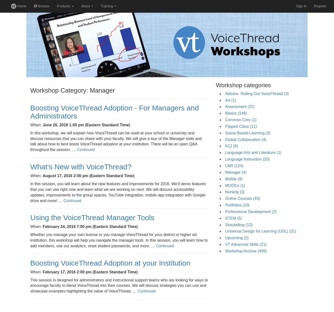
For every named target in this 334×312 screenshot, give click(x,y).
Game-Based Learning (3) (247, 133)
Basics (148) (236, 113)
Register (320, 6)
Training (108, 6)
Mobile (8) (233, 179)
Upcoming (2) (237, 238)
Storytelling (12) (238, 225)
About (87, 6)
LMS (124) (234, 166)
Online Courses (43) (242, 198)
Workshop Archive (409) (246, 251)
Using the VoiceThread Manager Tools (92, 218)
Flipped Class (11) (241, 126)
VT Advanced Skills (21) (246, 244)
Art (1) (230, 100)
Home (18, 6)
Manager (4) (235, 172)
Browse (42, 6)
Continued (86, 150)
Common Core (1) (240, 120)
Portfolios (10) (237, 205)
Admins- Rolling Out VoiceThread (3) (257, 94)
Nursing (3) (234, 192)
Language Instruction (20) (247, 159)
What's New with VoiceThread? (80, 167)
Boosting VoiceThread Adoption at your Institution (110, 263)
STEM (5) (233, 218)
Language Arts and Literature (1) (253, 153)
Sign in (301, 6)
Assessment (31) (239, 107)
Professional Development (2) (251, 212)
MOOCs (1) (235, 185)
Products (65, 6)
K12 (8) (231, 146)
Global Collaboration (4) (245, 140)
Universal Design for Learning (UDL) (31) (260, 231)
